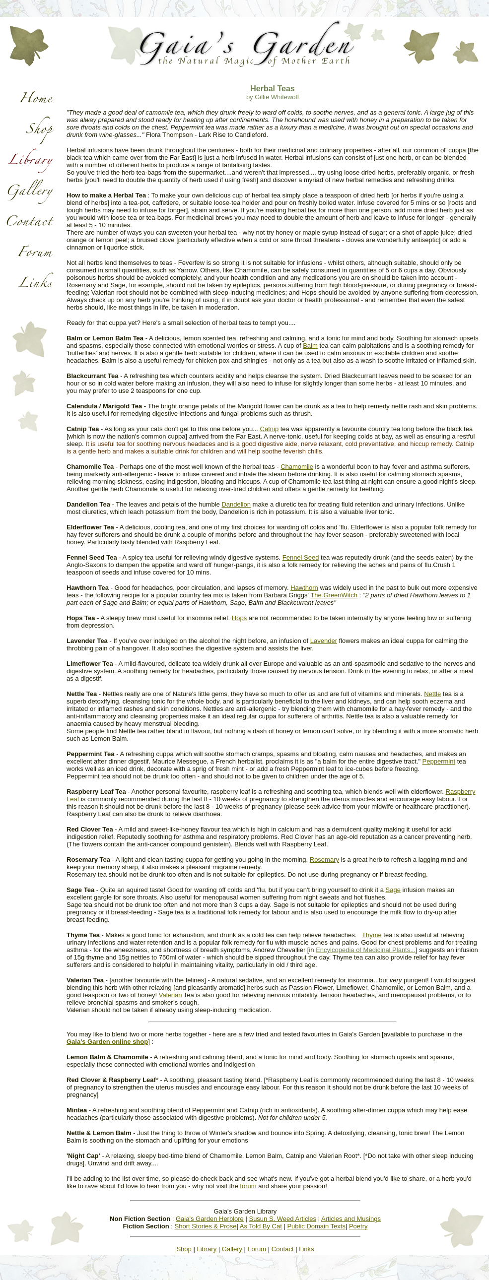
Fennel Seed (300, 557)
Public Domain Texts (316, 1226)
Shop (183, 1249)
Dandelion (236, 504)
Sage (393, 890)
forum (248, 1186)
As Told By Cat (261, 1226)
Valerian (170, 995)
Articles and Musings (351, 1218)
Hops (239, 618)
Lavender (323, 640)
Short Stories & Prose (205, 1226)
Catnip (269, 429)
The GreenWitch (333, 595)
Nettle (432, 694)
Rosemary (324, 859)
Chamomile (296, 466)
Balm (310, 345)
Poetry (358, 1226)
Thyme (372, 935)
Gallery (232, 1249)
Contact (283, 1249)
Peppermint (438, 761)
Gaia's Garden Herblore (210, 1218)
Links (306, 1249)
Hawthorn (304, 587)
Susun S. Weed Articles (282, 1218)
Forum (257, 1249)
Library (206, 1249)
